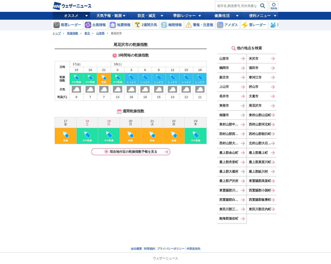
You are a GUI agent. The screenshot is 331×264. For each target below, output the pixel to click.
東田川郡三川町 (230, 209)
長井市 (224, 96)
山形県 (100, 33)
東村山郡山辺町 (260, 115)
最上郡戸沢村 (228, 181)
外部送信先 (193, 248)
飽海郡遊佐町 (228, 218)
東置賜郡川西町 (230, 190)
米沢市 (253, 58)
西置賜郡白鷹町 (230, 199)
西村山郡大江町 (230, 143)
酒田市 (253, 68)
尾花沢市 (255, 105)
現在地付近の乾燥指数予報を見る (130, 151)
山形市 (224, 58)
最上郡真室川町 (260, 162)
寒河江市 (255, 77)
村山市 (253, 86)
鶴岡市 (224, 68)
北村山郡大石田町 (261, 143)
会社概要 (136, 248)
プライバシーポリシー (170, 248)
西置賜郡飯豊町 (260, 199)
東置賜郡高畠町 (260, 181)
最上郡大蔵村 (228, 171)
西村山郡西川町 (230, 134)
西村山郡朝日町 (260, 134)
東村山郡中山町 (230, 124)
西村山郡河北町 (260, 124)
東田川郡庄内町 (260, 209)
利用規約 (149, 248)
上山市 (224, 86)
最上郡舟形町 (228, 162)
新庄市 (224, 77)
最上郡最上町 (258, 152)
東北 (87, 33)
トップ (57, 33)
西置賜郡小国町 (260, 190)
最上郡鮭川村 (258, 171)
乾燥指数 (72, 33)
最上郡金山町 (228, 152)
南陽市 (224, 115)
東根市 (224, 105)
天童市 (253, 96)
